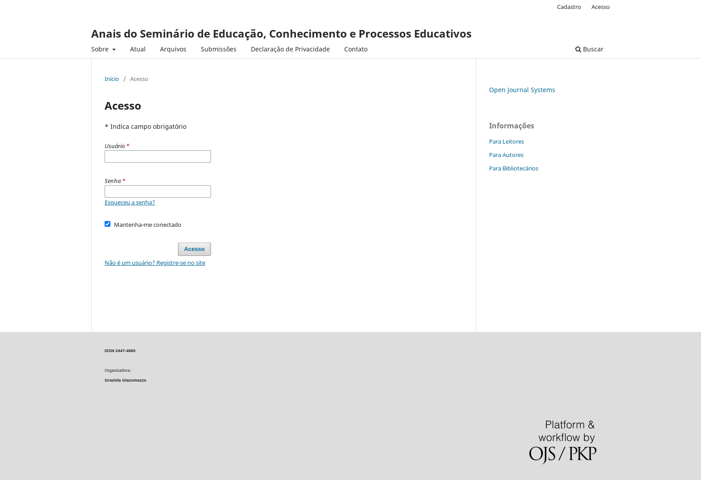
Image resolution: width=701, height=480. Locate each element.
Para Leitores (506, 141)
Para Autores (506, 155)
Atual (138, 49)
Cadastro (569, 7)
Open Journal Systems (522, 89)
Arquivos (173, 49)
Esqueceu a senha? (130, 202)
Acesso (600, 7)
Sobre (100, 49)
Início (112, 79)
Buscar (589, 49)
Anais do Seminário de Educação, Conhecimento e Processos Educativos (281, 33)
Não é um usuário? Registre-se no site (155, 263)
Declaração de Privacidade (290, 49)
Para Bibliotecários (513, 168)
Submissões (218, 49)
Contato (355, 49)
